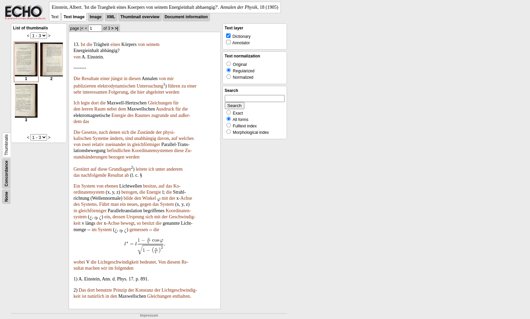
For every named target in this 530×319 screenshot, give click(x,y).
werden (172, 92)
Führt (104, 204)
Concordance (6, 174)
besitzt (148, 223)
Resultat (115, 175)
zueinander (115, 144)
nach (103, 132)
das (86, 121)
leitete (141, 169)
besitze (149, 186)
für (175, 102)
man (115, 204)
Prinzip (120, 290)
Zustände (145, 132)
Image (96, 17)
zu (184, 86)
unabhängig (145, 138)
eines (115, 44)
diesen (134, 78)
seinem (153, 44)
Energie (119, 115)
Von (162, 262)
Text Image (74, 17)
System (88, 186)
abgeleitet (155, 92)
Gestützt (82, 169)
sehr (77, 92)
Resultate (90, 78)
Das (82, 290)
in (125, 78)
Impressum (149, 315)
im (94, 229)
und (173, 115)
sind (129, 138)
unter (160, 169)
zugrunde (160, 115)
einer (105, 78)
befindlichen (118, 150)
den (77, 109)
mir (170, 78)
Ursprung (135, 216)
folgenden (124, 268)
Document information (186, 17)
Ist (83, 44)
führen (174, 86)
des (130, 115)
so (139, 223)
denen (114, 132)
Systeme (101, 138)
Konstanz (144, 290)
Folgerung (118, 92)
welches (186, 138)
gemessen (138, 229)
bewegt (127, 223)
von (141, 44)
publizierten (85, 86)
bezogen (116, 157)
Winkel (149, 198)
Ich (77, 102)
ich (151, 169)
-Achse (185, 198)
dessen (119, 216)
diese (179, 150)
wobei (79, 262)
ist (84, 296)
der (159, 132)
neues (132, 204)
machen (92, 268)
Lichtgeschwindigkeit (118, 262)
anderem (174, 169)
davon (163, 138)
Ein (77, 186)
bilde (128, 198)
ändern (116, 138)
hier (141, 92)
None (6, 197)
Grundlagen (120, 169)
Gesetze (88, 132)
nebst (112, 109)
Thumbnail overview (139, 17)
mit (165, 198)
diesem (173, 262)
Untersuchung (150, 86)
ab (126, 175)
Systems (89, 204)
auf (174, 138)
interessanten (94, 92)
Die (77, 78)
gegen (145, 204)
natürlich (96, 296)
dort (95, 102)
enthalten (181, 296)
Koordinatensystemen (152, 150)
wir (104, 268)
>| (116, 28)
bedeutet (148, 262)
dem (122, 109)
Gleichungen (160, 102)
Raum (99, 109)
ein (123, 204)
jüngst (116, 78)
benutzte (104, 290)
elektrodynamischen (116, 86)
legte (85, 102)
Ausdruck (165, 109)
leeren (87, 109)
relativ (98, 144)
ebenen (111, 186)
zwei (86, 144)
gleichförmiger (146, 144)
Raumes (142, 115)
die (89, 44)
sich (125, 132)
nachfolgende (93, 175)
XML (111, 17)
